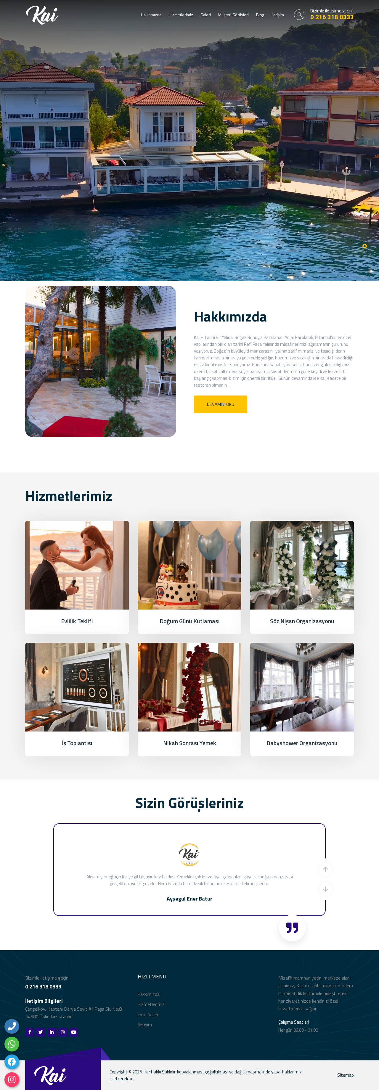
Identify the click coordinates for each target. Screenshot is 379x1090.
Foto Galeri (148, 1015)
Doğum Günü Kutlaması (190, 622)
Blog (260, 15)
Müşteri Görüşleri (233, 15)
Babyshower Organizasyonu (302, 744)
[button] (326, 871)
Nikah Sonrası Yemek (189, 744)
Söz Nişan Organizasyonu (302, 622)
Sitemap (345, 1076)
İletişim (278, 15)
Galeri (205, 15)
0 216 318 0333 (332, 17)
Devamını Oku (220, 405)
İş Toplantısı (77, 744)
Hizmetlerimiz (181, 15)
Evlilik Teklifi (77, 622)
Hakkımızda (151, 15)
